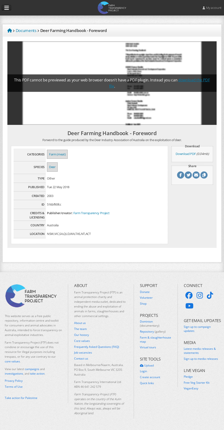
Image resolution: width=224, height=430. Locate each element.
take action (37, 374)
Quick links (147, 383)
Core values (82, 341)
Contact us (81, 359)
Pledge (188, 377)
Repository (153, 332)
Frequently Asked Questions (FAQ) (96, 347)
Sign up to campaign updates (197, 329)
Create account (150, 377)
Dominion (149, 324)
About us (80, 323)
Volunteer (146, 298)
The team (80, 329)
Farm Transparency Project (91, 213)
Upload (147, 365)
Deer (52, 167)
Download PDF (186, 154)
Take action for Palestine (21, 398)
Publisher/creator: (60, 213)
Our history (81, 335)
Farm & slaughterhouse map (155, 340)
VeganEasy (191, 388)
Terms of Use (14, 387)
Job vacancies (83, 353)
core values (12, 361)
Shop (143, 304)
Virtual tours (148, 347)
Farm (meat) (57, 154)
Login (143, 371)
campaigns (32, 369)
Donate (145, 292)
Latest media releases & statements (200, 351)
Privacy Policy (14, 381)
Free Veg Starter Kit (196, 383)
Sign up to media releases (201, 359)
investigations (14, 374)
